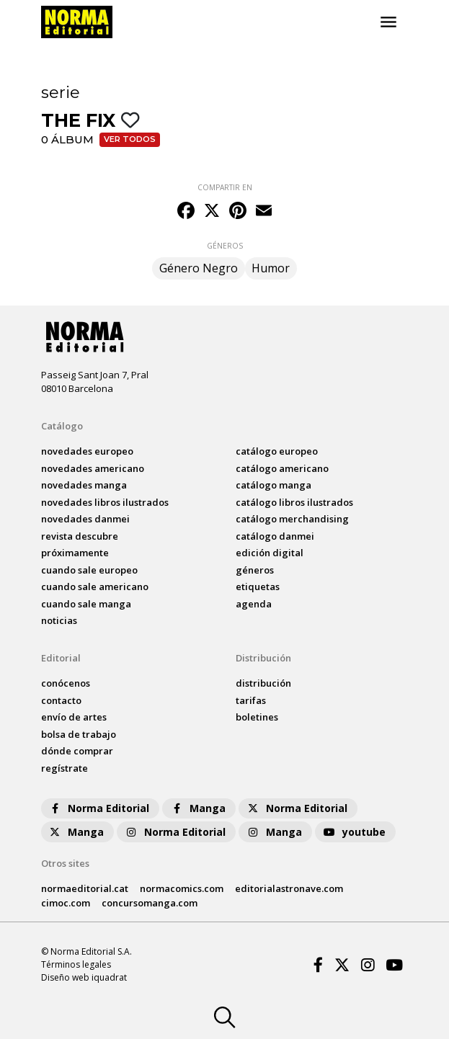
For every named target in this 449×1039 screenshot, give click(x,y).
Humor (271, 268)
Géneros (255, 569)
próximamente (75, 552)
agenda (254, 603)
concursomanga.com (149, 902)
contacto (61, 700)
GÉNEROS (225, 246)
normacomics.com (181, 888)
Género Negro (198, 268)
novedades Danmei (85, 518)
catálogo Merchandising (292, 518)
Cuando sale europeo (89, 569)
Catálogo (62, 425)
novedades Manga (84, 484)
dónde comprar (77, 750)
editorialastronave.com (289, 888)
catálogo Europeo (277, 451)
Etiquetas (258, 586)
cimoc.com (65, 902)
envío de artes (74, 716)
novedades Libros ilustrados (105, 502)
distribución (263, 683)
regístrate (64, 768)
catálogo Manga (273, 484)
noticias (59, 620)
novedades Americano (92, 468)
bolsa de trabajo (78, 734)
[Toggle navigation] (388, 22)
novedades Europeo (87, 451)
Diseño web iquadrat (84, 977)
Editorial (61, 657)
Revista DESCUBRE (79, 536)
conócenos (65, 683)
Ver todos (130, 139)
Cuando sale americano (94, 586)
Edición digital (269, 552)
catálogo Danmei (275, 536)
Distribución (263, 657)
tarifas (251, 700)
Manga (197, 808)
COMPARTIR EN (224, 187)
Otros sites (65, 863)
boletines (257, 716)
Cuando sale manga (86, 603)
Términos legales (76, 964)
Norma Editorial (98, 808)
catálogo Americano (282, 468)
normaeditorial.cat (84, 888)
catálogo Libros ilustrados (294, 502)
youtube (354, 832)
